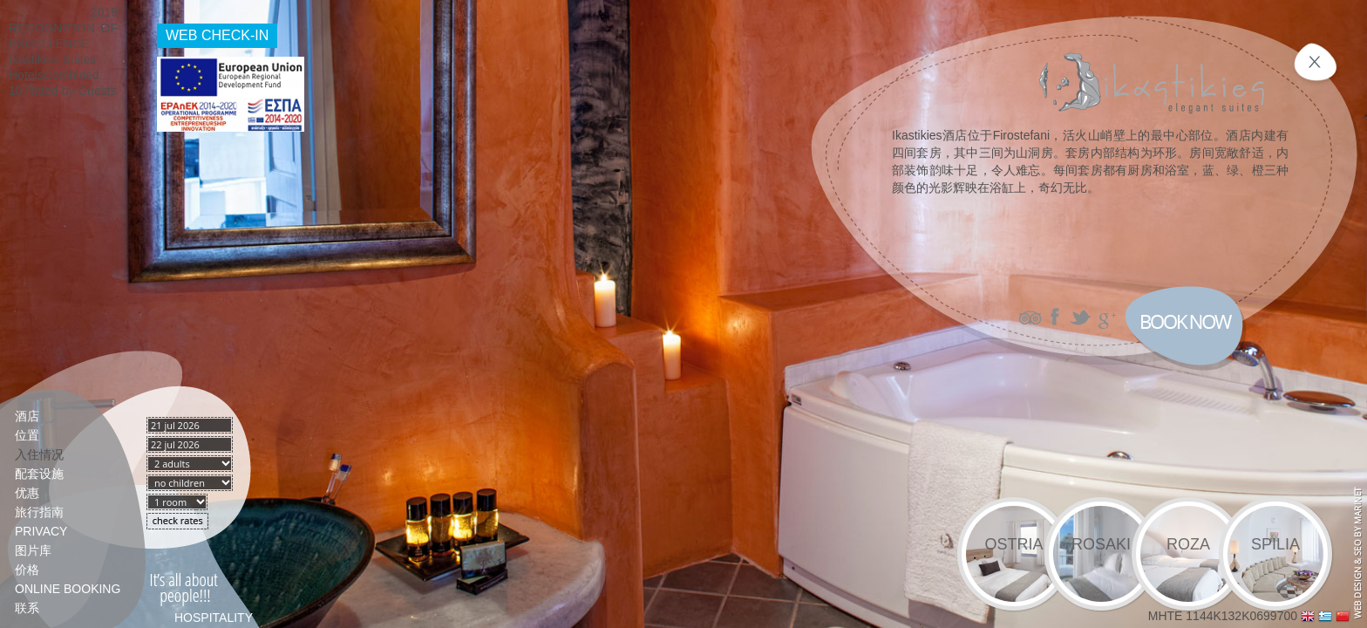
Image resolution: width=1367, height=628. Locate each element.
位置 (27, 435)
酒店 (27, 416)
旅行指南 (39, 512)
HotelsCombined (54, 75)
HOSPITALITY (213, 618)
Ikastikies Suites (52, 59)
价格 (27, 570)
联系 (27, 608)
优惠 (27, 493)
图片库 (33, 550)
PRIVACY (41, 531)
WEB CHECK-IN (217, 35)
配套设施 (39, 474)
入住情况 (39, 454)
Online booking (67, 589)
